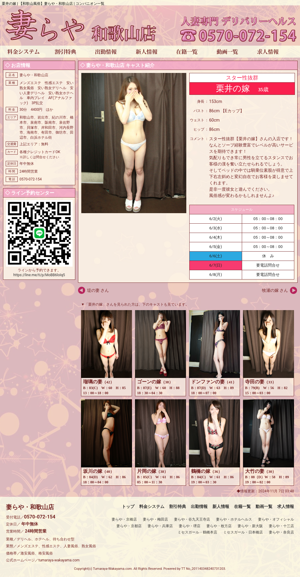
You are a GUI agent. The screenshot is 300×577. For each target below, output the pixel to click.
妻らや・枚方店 (219, 526)
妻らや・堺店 (189, 526)
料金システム (151, 506)
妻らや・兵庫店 (160, 526)
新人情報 (220, 506)
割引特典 (177, 506)
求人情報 (285, 506)
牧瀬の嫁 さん (275, 290)
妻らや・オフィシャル (276, 519)
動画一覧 (264, 506)
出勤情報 (199, 506)
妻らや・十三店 (281, 526)
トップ (128, 506)
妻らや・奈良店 (281, 532)
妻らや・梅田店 (155, 519)
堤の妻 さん (98, 290)
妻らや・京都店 (129, 526)
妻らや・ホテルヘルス (234, 519)
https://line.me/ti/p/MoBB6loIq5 (39, 275)
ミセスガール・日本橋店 (243, 532)
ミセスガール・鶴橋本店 (197, 532)
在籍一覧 (242, 506)
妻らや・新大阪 (250, 526)
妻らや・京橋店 (124, 519)
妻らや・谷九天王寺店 (192, 519)
